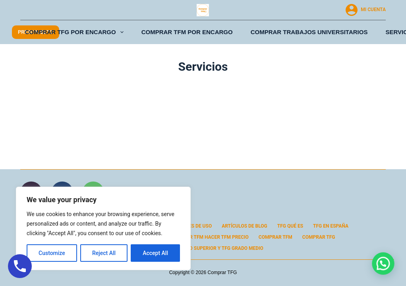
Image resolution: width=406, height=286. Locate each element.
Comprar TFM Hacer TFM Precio (209, 237)
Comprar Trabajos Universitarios (309, 32)
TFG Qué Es (290, 226)
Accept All (155, 253)
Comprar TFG (318, 237)
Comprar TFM (275, 237)
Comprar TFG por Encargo (76, 32)
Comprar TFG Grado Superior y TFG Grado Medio (203, 248)
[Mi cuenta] (366, 10)
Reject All (104, 253)
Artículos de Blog (244, 226)
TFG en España (330, 226)
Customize (52, 253)
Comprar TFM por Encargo (187, 32)
